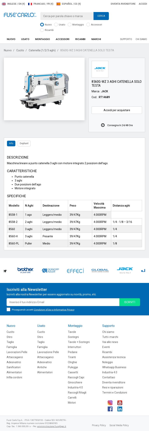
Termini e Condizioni (114, 392)
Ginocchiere (75, 382)
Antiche (42, 367)
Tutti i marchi (110, 337)
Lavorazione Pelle (48, 352)
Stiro (9, 337)
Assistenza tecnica (114, 357)
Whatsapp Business (114, 367)
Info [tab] (11, 143)
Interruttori (74, 347)
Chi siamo (141, 39)
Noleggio (107, 362)
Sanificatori (14, 367)
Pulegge (73, 367)
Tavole (72, 331)
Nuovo (46, 24)
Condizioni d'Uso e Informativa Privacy (54, 309)
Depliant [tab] (24, 143)
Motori (72, 402)
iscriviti (129, 302)
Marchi (96, 39)
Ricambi (47, 30)
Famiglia (12, 347)
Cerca (101, 16)
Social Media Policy (119, 425)
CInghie (72, 362)
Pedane (72, 352)
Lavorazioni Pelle (17, 352)
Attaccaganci (15, 357)
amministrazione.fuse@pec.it (51, 426)
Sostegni (73, 337)
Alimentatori (14, 372)
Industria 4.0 (75, 387)
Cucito (20, 50)
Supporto (126, 39)
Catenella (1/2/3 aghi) (42, 50)
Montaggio (76, 24)
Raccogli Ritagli (77, 392)
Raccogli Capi (76, 377)
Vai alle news (110, 342)
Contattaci (108, 377)
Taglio (10, 342)
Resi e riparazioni (112, 387)
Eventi (106, 347)
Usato (59, 24)
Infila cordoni (14, 377)
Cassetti (73, 372)
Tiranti (72, 357)
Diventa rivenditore (123, 4)
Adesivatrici (14, 362)
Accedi (143, 4)
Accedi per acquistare (117, 110)
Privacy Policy (99, 425)
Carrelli (72, 397)
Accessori (94, 24)
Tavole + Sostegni (79, 342)
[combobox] (74, 16)
